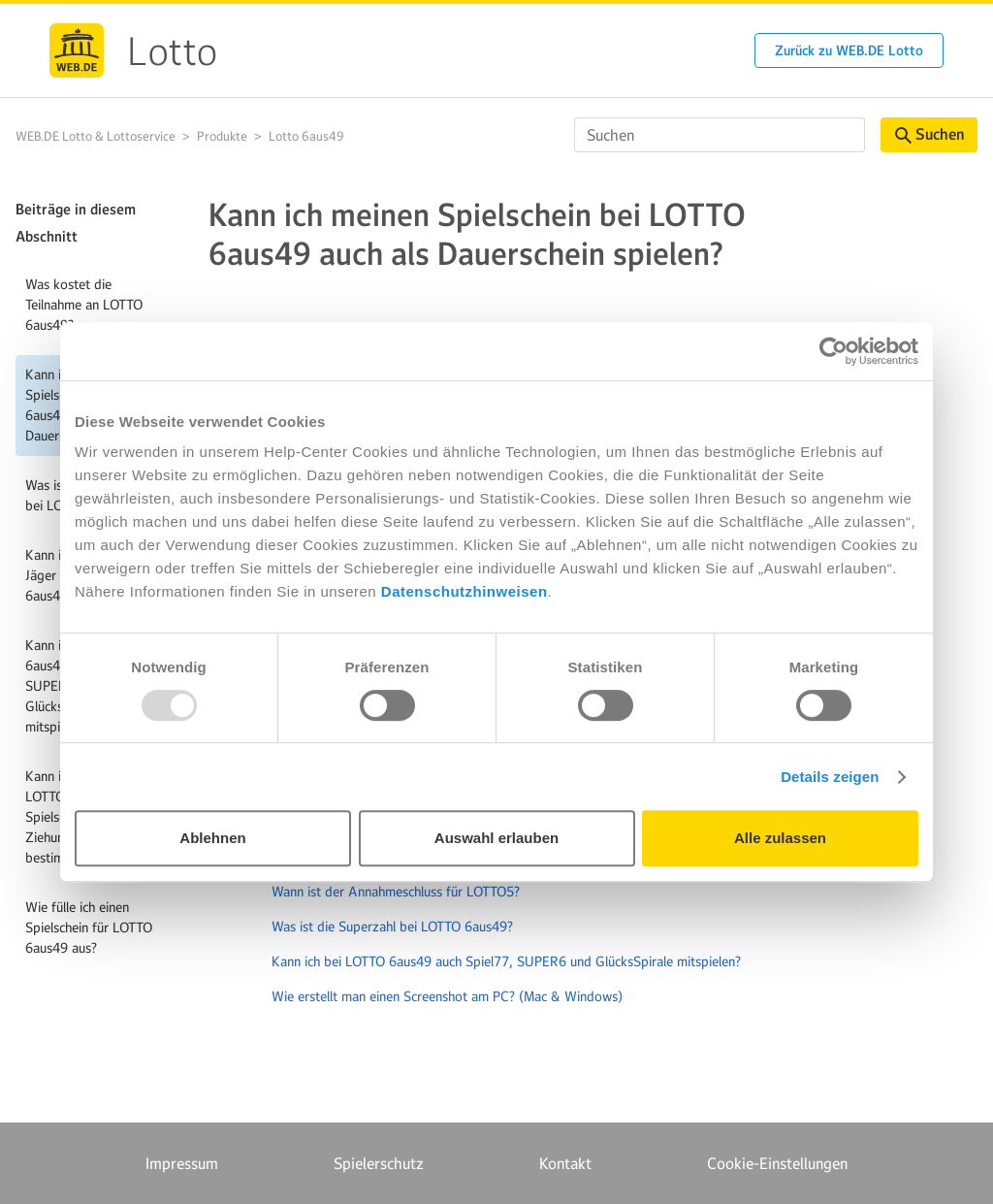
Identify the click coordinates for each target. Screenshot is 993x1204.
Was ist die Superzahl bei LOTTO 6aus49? (392, 926)
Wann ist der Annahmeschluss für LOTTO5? (396, 891)
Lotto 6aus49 (306, 136)
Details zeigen (830, 776)
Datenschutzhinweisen (464, 591)
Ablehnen (212, 838)
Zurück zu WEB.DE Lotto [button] (849, 50)
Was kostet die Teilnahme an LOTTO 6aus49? (84, 305)
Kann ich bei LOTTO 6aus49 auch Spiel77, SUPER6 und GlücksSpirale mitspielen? (506, 961)
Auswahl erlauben (496, 838)
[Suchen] (719, 134)
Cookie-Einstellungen (777, 1163)
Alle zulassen (780, 838)
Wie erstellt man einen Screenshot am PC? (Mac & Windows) (447, 996)
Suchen (929, 134)
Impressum (181, 1163)
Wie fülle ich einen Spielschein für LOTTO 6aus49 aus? (88, 927)
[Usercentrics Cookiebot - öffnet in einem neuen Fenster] (833, 351)
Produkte (222, 136)
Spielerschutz (379, 1163)
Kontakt (565, 1163)
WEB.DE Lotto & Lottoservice (96, 136)
